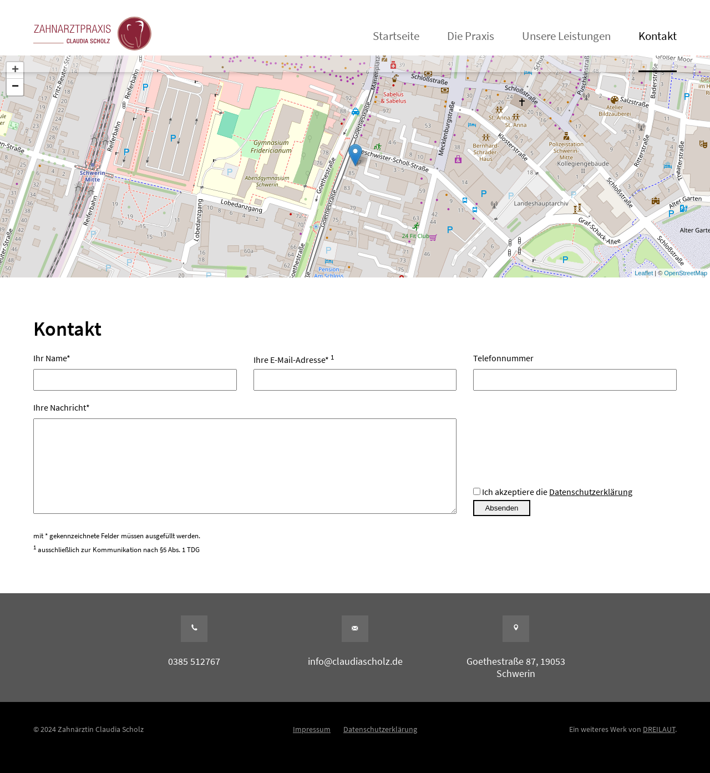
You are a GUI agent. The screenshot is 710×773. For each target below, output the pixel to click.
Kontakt (657, 36)
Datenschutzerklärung (590, 508)
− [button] (15, 87)
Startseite (396, 36)
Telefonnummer (575, 368)
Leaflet (644, 273)
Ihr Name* (135, 368)
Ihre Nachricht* (245, 467)
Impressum (312, 746)
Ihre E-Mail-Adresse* (355, 368)
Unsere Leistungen (566, 36)
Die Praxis (470, 36)
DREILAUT (659, 746)
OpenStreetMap (685, 273)
